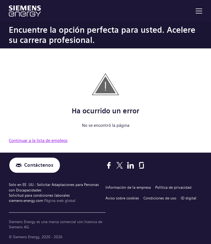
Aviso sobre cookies (122, 198)
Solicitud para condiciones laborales (39, 195)
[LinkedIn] (130, 165)
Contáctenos (38, 165)
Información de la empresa (128, 187)
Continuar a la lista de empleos (38, 140)
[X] (119, 165)
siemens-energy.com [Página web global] (26, 200)
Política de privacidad (173, 187)
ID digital (188, 198)
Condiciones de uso (159, 198)
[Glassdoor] (141, 165)
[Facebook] (109, 165)
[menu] (199, 11)
